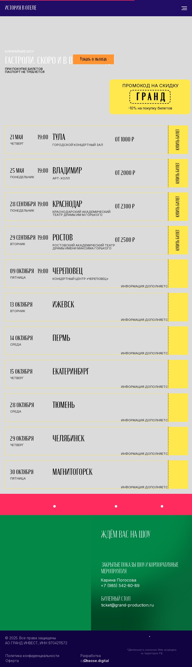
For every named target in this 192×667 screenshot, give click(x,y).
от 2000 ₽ (125, 173)
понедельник (22, 177)
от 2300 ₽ (124, 206)
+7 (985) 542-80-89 (120, 585)
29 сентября (23, 238)
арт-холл (61, 178)
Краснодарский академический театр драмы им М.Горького (81, 213)
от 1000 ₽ (124, 139)
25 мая (17, 171)
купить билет (178, 139)
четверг (17, 143)
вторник (17, 244)
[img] (137, 505)
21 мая (16, 137)
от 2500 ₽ (125, 240)
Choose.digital (96, 661)
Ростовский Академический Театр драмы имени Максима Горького (83, 246)
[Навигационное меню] (184, 8)
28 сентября (23, 204)
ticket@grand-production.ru (127, 605)
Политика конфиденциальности (32, 656)
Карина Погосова (118, 580)
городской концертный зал (77, 145)
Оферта (12, 661)
